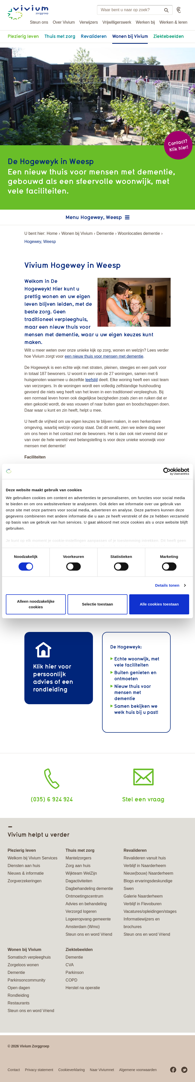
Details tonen (167, 585)
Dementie (105, 233)
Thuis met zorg (59, 36)
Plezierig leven (23, 36)
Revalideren (94, 36)
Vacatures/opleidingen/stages (150, 911)
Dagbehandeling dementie (89, 888)
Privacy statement (39, 1070)
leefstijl (91, 380)
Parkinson (75, 972)
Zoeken (164, 10)
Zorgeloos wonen (23, 965)
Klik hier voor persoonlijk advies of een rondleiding (53, 677)
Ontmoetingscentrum (84, 896)
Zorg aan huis (78, 865)
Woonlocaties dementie (139, 233)
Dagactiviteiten (79, 881)
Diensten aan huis (24, 865)
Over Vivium (64, 22)
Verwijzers (88, 22)
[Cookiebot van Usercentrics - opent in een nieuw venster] (167, 471)
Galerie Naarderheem (143, 896)
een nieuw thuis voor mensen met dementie (104, 356)
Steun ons (39, 22)
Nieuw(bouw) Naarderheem (148, 873)
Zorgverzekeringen (24, 881)
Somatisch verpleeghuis (29, 957)
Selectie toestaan (97, 604)
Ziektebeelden (168, 36)
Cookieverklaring (71, 1070)
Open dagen (19, 988)
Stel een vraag (143, 799)
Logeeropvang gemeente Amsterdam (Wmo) (88, 923)
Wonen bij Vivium (130, 36)
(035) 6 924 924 (52, 799)
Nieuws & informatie (26, 873)
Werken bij (145, 22)
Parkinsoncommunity (26, 980)
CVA (70, 965)
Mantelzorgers (78, 858)
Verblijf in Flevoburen (142, 904)
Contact (14, 1070)
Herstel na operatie (83, 988)
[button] (179, 10)
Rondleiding (18, 995)
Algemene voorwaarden (138, 1070)
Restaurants (18, 1003)
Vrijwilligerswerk (117, 22)
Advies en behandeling (86, 904)
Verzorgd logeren (81, 911)
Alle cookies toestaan (159, 604)
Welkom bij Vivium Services (32, 858)
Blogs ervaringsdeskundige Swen (148, 885)
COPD (71, 980)
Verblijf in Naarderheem (145, 865)
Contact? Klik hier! (178, 145)
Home (52, 233)
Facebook (173, 1070)
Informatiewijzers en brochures (142, 923)
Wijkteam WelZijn (81, 873)
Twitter (184, 1070)
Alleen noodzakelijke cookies (36, 604)
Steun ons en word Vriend (89, 934)
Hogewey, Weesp (101, 217)
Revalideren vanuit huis (145, 858)
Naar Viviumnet (102, 1070)
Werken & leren (173, 22)
